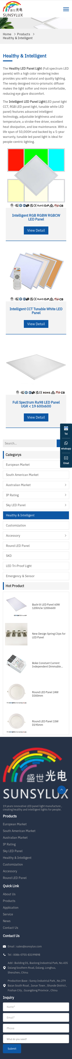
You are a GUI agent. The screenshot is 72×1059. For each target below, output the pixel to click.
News (7, 921)
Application (10, 907)
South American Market (22, 475)
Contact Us (10, 928)
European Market (18, 465)
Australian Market (18, 485)
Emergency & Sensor (20, 576)
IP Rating (12, 495)
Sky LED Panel (16, 505)
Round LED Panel (18, 546)
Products (23, 34)
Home (7, 34)
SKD (9, 556)
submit (12, 1048)
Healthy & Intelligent (18, 38)
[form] (36, 1027)
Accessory (13, 535)
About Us (9, 894)
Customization (16, 525)
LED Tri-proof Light (19, 566)
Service (8, 914)
